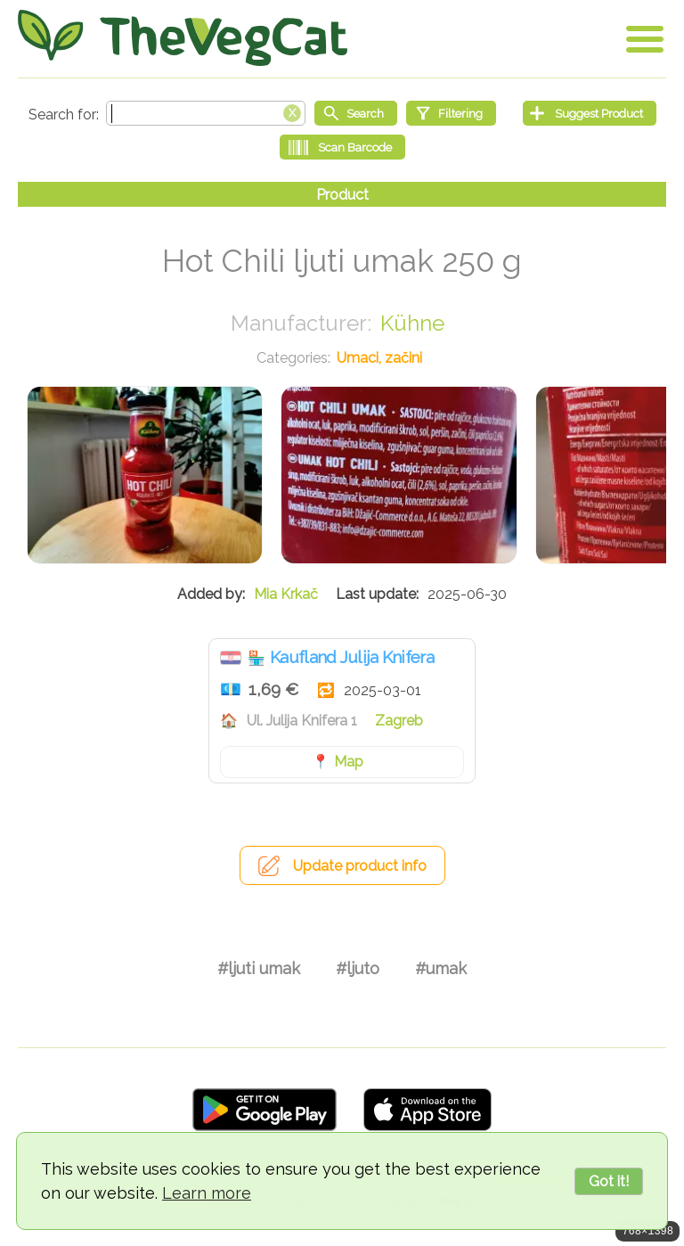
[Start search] (355, 113)
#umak (441, 968)
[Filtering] (451, 113)
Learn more (206, 1193)
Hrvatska (230, 658)
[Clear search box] (292, 111)
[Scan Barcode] (342, 147)
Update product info (360, 865)
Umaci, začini (379, 357)
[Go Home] (182, 38)
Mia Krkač (286, 594)
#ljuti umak (258, 968)
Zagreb (399, 720)
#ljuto (357, 968)
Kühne (412, 323)
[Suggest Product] (589, 113)
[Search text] (205, 113)
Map (348, 761)
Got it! (609, 1181)
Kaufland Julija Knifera (352, 657)
